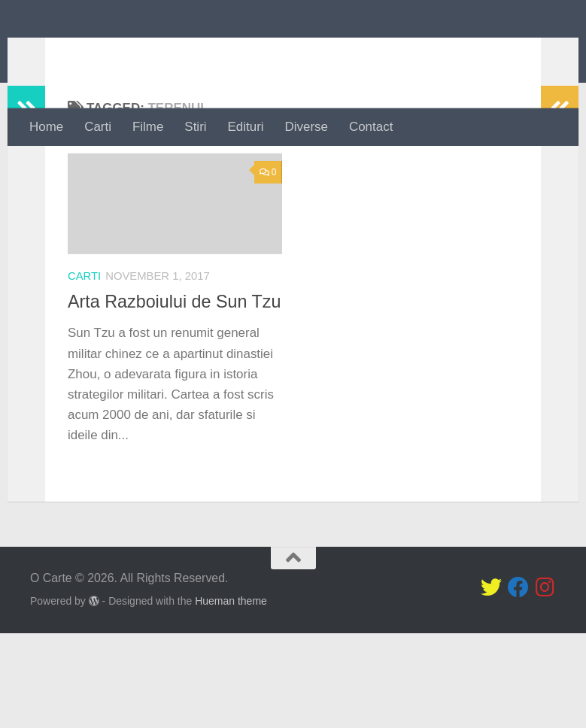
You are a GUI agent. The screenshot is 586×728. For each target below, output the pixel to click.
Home (46, 127)
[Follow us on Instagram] (545, 682)
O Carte (89, 53)
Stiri (195, 127)
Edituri (246, 127)
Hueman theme (231, 696)
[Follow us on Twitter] (491, 682)
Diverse (306, 127)
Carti (97, 127)
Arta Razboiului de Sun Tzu (174, 362)
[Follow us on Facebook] (518, 682)
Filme (147, 127)
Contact (371, 127)
